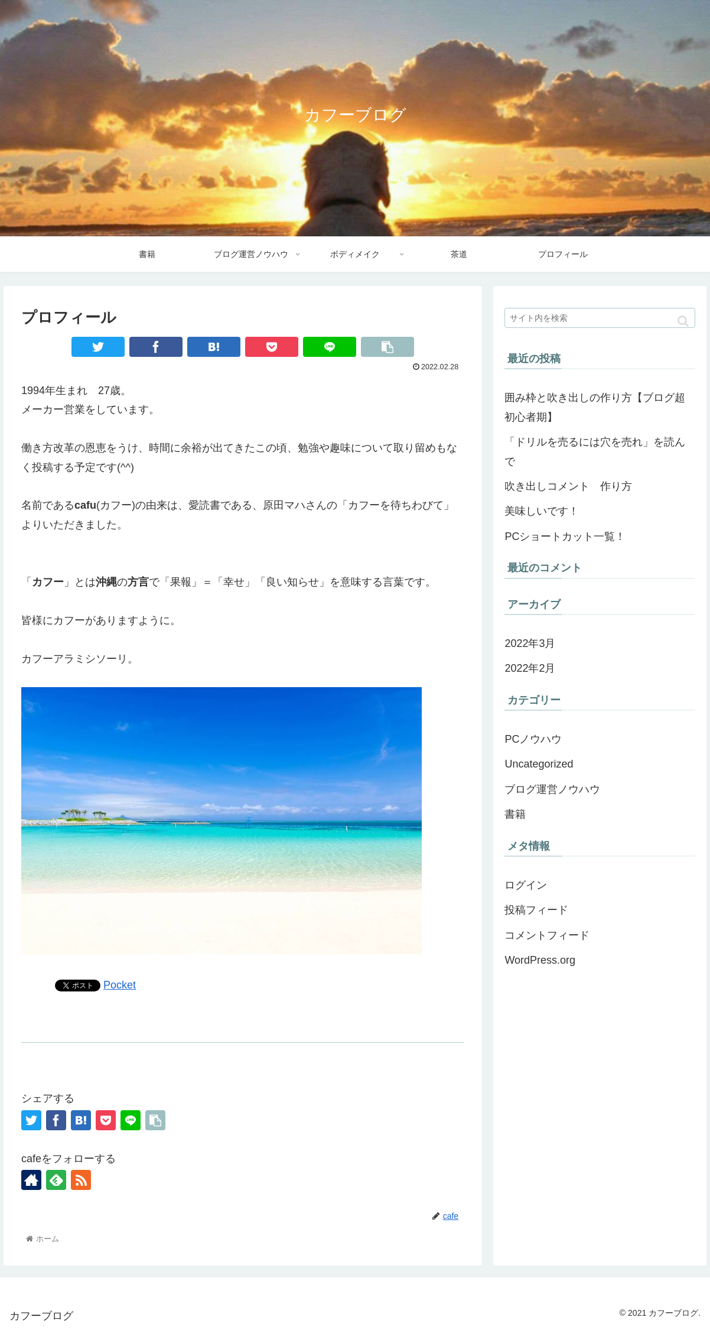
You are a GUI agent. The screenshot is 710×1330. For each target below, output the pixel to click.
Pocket (119, 985)
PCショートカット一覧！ (565, 536)
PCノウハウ (533, 739)
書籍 (515, 814)
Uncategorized (538, 764)
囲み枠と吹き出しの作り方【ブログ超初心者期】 (594, 407)
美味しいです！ (541, 511)
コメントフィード (547, 935)
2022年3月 (529, 643)
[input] (599, 318)
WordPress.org (539, 960)
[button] (683, 321)
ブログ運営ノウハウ (552, 789)
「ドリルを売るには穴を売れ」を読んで (594, 451)
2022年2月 (529, 668)
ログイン (525, 885)
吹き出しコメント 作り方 (568, 486)
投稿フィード (536, 910)
